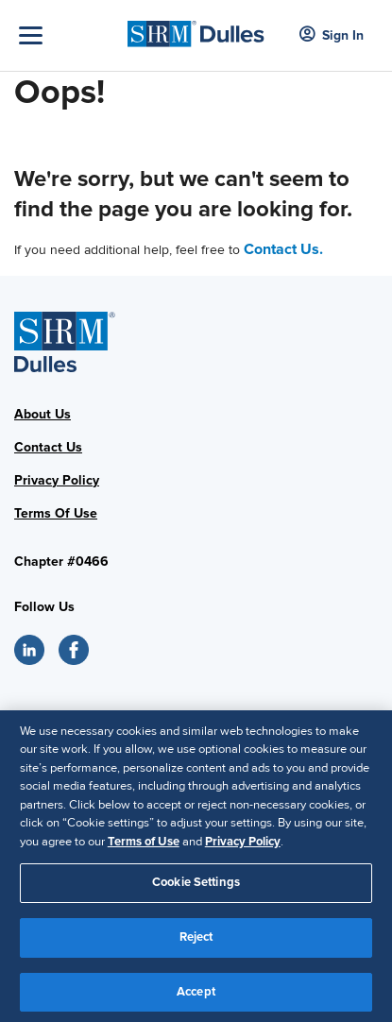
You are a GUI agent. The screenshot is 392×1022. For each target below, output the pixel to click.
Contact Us (48, 447)
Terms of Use (143, 847)
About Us (42, 414)
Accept (196, 997)
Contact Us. (283, 249)
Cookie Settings (196, 888)
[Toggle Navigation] (68, 35)
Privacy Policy (56, 480)
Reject (196, 942)
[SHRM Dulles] (196, 28)
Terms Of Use (55, 513)
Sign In (331, 35)
